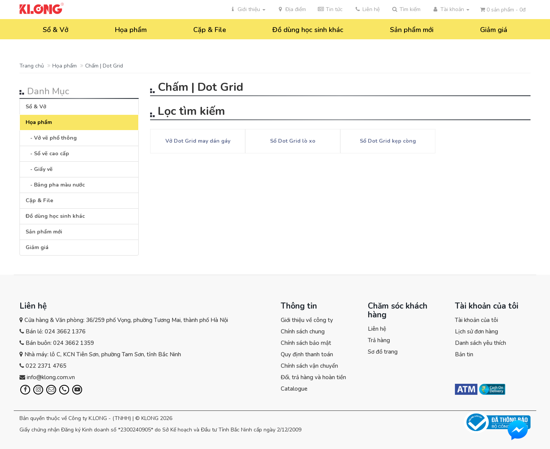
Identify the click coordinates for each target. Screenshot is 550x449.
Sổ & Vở (55, 29)
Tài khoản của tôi (476, 320)
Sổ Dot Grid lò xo (292, 141)
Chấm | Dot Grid (104, 65)
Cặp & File (209, 29)
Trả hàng (379, 340)
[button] (405, 9)
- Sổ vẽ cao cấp (47, 153)
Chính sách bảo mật (306, 343)
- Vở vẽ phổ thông (51, 138)
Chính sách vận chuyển (309, 366)
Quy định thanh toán (307, 354)
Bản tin (464, 354)
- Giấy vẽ (39, 169)
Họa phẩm (131, 29)
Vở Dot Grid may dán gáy (197, 141)
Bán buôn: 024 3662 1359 (60, 343)
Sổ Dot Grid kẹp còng (388, 141)
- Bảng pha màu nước (55, 184)
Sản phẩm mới (412, 29)
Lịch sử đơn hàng (476, 331)
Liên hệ (377, 329)
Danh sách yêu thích (480, 343)
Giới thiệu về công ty (307, 320)
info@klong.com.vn (51, 377)
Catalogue (294, 389)
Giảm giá (493, 29)
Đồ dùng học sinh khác (307, 29)
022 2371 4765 (46, 366)
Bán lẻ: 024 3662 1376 (56, 331)
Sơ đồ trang (383, 352)
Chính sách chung (303, 331)
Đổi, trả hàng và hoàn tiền (313, 377)
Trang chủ (31, 65)
